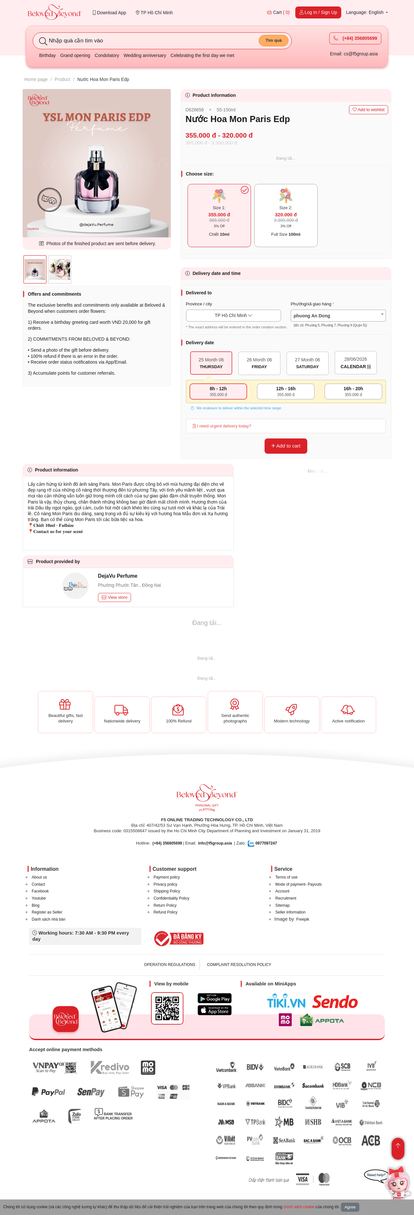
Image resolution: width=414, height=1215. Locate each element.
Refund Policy (166, 912)
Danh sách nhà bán (48, 919)
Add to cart (285, 446)
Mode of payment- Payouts (298, 884)
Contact (38, 884)
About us (39, 877)
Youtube (39, 898)
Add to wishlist (369, 109)
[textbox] (338, 320)
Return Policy (165, 905)
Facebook (40, 891)
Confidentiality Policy (172, 898)
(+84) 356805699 (355, 38)
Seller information (290, 912)
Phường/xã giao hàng (311, 303)
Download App (109, 12)
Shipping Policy (167, 891)
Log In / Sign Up (318, 12)
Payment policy (167, 877)
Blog (35, 905)
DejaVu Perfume (117, 576)
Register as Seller (47, 912)
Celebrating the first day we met (202, 55)
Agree (350, 1207)
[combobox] (338, 316)
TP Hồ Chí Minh (154, 12)
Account (282, 891)
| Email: (174, 843)
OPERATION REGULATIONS (169, 964)
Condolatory (107, 55)
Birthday (47, 55)
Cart (278, 12)
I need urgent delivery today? (221, 426)
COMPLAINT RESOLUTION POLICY (239, 964)
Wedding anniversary (145, 55)
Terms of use (286, 877)
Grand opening (75, 55)
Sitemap (282, 905)
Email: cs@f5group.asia (354, 53)
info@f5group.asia (215, 843)
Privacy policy (165, 884)
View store (114, 597)
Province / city (199, 303)
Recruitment (285, 898)
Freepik (302, 919)
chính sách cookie (298, 1207)
